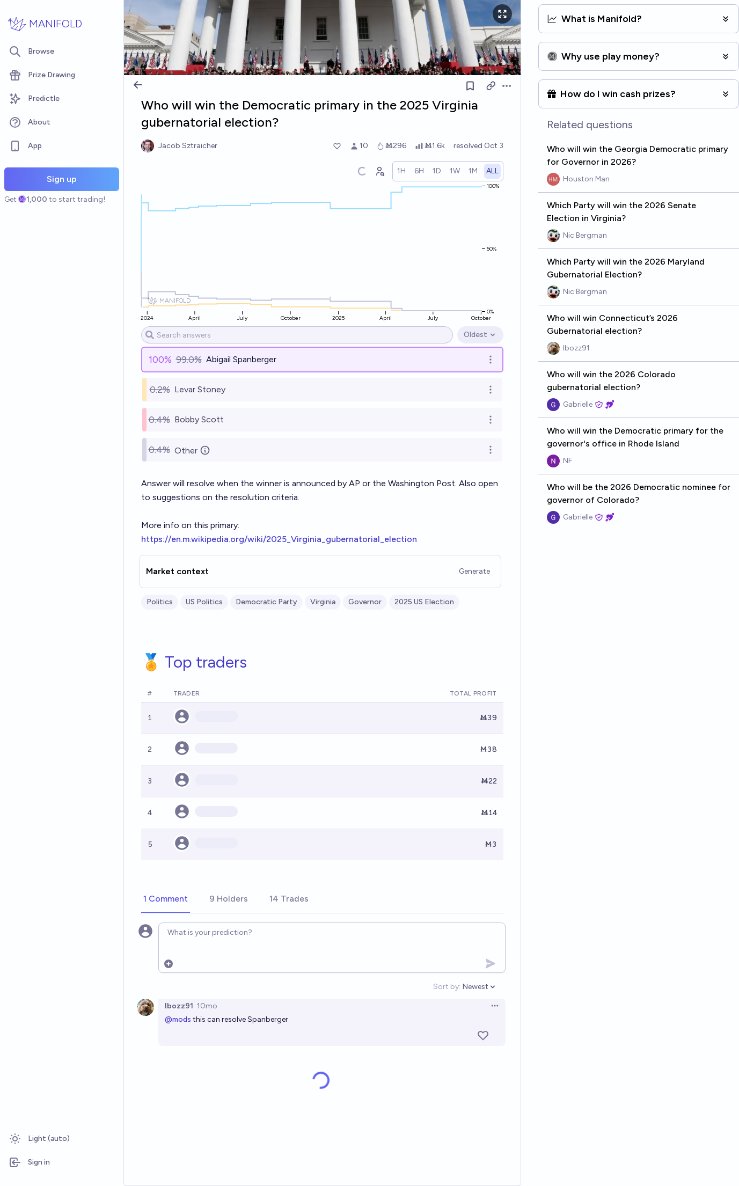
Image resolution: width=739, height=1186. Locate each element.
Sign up (62, 179)
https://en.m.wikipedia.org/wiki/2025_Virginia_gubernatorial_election (279, 539)
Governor (365, 601)
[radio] (401, 171)
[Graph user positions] (379, 171)
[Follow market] (470, 85)
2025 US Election (424, 601)
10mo (207, 1006)
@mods (178, 1019)
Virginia (322, 601)
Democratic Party (266, 601)
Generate (474, 571)
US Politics (204, 601)
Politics (160, 601)
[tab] (165, 899)
